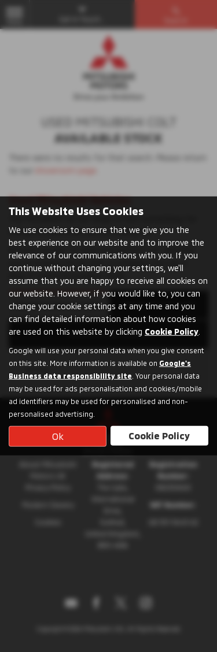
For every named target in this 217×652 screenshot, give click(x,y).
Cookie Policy (171, 331)
